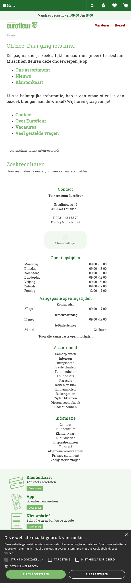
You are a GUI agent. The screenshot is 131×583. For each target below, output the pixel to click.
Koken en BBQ (65, 385)
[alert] (65, 556)
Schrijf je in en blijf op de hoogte (50, 521)
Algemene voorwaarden (65, 451)
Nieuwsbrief (65, 438)
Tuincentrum (65, 429)
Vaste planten (65, 367)
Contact (65, 425)
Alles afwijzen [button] (97, 574)
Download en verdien (42, 502)
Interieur (65, 358)
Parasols (65, 380)
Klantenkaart (65, 433)
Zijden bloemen (65, 398)
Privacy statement (65, 455)
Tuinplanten (65, 363)
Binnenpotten (65, 389)
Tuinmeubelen (65, 372)
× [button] (126, 535)
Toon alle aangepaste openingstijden (65, 336)
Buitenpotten (65, 394)
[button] (65, 566)
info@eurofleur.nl (67, 222)
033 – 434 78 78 (67, 218)
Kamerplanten (65, 354)
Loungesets (65, 376)
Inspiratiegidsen (65, 442)
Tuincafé (65, 447)
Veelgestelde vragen (65, 460)
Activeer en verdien (41, 483)
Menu (9, 5)
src (92, 5)
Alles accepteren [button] (36, 574)
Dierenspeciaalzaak (65, 402)
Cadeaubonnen (65, 407)
